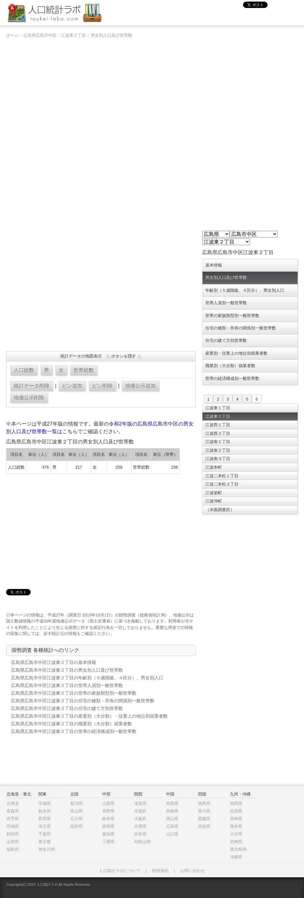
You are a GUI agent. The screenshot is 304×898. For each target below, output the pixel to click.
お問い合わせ (192, 870)
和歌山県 (142, 841)
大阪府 (140, 818)
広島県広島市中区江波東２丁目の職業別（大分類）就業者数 (71, 723)
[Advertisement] (101, 300)
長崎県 (236, 818)
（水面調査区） (219, 509)
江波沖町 (213, 501)
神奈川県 (46, 849)
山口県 (172, 834)
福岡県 (236, 803)
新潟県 (76, 803)
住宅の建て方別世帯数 (226, 340)
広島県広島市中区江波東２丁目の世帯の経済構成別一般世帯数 (73, 731)
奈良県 (140, 834)
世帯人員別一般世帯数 (226, 302)
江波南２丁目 (217, 450)
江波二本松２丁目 (222, 484)
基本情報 (213, 265)
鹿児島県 (238, 849)
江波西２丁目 (217, 433)
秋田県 (12, 834)
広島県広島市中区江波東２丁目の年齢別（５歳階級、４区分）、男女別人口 (87, 677)
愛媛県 (204, 818)
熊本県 (236, 826)
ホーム (12, 35)
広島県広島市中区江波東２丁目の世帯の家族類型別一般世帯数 (73, 693)
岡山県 (172, 818)
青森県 (12, 811)
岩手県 (12, 818)
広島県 (172, 826)
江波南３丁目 (217, 458)
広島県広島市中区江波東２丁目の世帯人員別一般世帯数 (67, 685)
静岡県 (108, 826)
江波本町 (213, 467)
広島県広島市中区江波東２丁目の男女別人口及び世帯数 (67, 670)
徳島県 (204, 803)
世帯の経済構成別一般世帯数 (232, 378)
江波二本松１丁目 (222, 475)
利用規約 (160, 870)
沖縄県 (236, 857)
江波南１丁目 (217, 441)
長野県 (108, 811)
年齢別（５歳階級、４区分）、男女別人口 (244, 290)
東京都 (44, 841)
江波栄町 (213, 492)
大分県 (236, 834)
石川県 (76, 818)
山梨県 (108, 803)
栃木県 (44, 811)
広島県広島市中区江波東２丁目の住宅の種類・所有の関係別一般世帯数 (82, 700)
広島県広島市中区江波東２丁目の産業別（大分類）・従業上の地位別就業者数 (89, 716)
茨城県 (44, 803)
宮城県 (12, 826)
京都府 (140, 811)
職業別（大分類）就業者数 (230, 365)
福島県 (12, 849)
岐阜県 (108, 818)
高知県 (204, 826)
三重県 (108, 841)
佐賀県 (236, 811)
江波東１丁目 (217, 407)
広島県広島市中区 (40, 35)
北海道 (12, 803)
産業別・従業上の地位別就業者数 (236, 353)
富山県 (76, 811)
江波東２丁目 (73, 35)
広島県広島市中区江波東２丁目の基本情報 (53, 662)
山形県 (12, 841)
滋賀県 (140, 803)
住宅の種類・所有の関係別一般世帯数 (240, 328)
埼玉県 (44, 826)
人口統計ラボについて (120, 870)
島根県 (172, 811)
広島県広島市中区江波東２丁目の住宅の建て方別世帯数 (67, 708)
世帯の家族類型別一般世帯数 (232, 315)
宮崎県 (236, 841)
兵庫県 (140, 826)
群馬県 (44, 818)
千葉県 (44, 834)
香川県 (204, 811)
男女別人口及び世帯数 (111, 35)
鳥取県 (172, 803)
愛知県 (108, 834)
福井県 (76, 826)
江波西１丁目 (217, 424)
